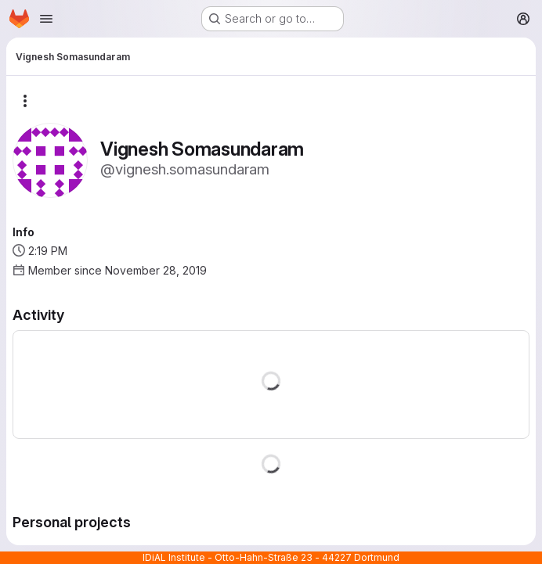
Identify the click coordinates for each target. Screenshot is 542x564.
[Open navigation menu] (46, 18)
